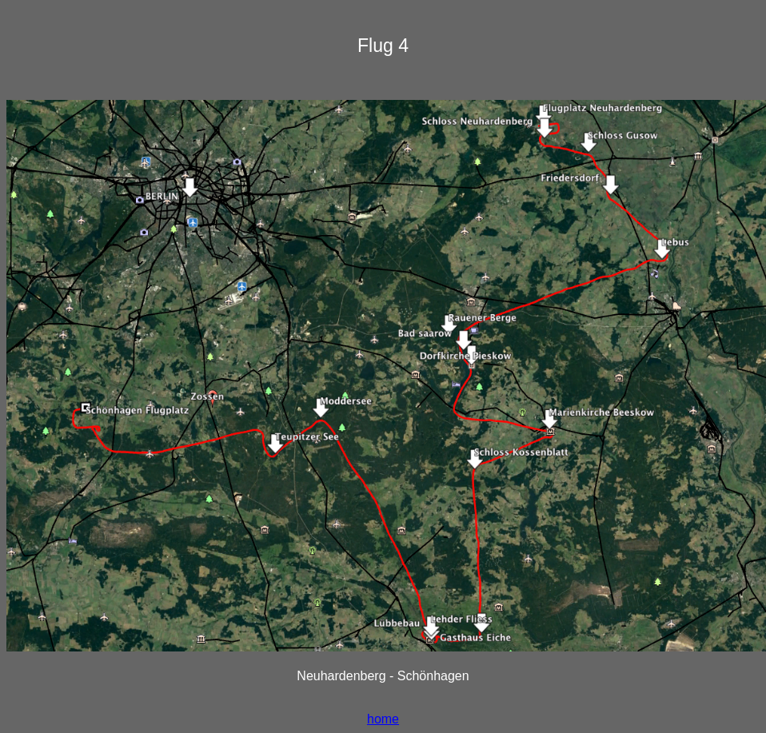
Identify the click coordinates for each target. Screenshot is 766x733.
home (383, 719)
